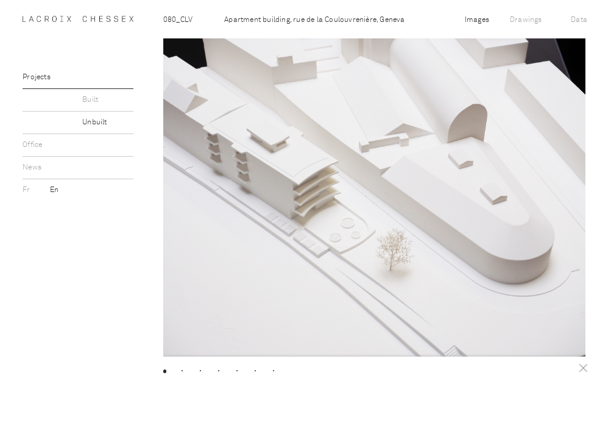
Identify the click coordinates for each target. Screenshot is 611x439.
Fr (27, 190)
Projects (37, 77)
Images (477, 20)
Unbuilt (94, 122)
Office (32, 145)
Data (579, 20)
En (54, 190)
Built (90, 100)
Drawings (526, 20)
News (32, 167)
